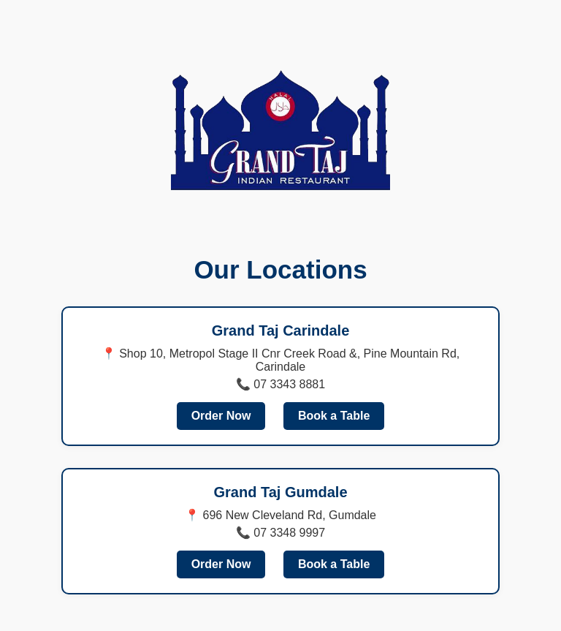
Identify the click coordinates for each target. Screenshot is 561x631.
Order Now (221, 415)
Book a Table (334, 415)
